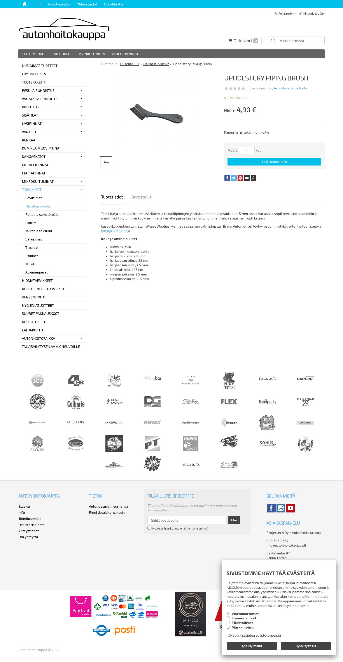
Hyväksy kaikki (306, 646)
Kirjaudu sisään (314, 13)
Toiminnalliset (244, 618)
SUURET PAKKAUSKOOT (40, 313)
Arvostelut (141, 196)
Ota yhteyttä (113, 4)
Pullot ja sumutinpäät (42, 214)
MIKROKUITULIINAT (38, 181)
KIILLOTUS (30, 107)
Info (37, 4)
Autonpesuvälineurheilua (108, 506)
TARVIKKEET (32, 189)
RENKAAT (29, 140)
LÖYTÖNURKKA (34, 74)
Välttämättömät (245, 614)
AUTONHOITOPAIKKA (38, 338)
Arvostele (290, 88)
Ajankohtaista (92, 54)
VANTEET (29, 132)
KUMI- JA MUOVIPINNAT (41, 148)
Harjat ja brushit (38, 206)
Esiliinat (31, 256)
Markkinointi (243, 627)
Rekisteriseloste (31, 524)
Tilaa (232, 520)
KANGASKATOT (34, 156)
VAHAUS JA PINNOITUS (40, 99)
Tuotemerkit (33, 54)
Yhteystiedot (87, 4)
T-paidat (31, 247)
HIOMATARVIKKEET (37, 280)
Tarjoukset (62, 54)
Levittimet (33, 198)
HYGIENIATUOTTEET (38, 305)
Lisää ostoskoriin (274, 162)
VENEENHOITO (33, 297)
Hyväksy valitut (251, 646)
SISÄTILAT (30, 115)
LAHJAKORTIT (33, 330)
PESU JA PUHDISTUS (38, 90)
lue (205, 528)
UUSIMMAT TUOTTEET (40, 65)
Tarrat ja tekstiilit (38, 231)
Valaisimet (33, 239)
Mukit (29, 264)
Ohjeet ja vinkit (126, 54)
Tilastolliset (242, 623)
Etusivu (24, 506)
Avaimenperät (36, 272)
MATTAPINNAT (34, 173)
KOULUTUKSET (34, 322)
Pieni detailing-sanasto (107, 512)
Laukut (30, 223)
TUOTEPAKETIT (34, 82)
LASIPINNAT (32, 123)
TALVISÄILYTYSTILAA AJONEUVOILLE (51, 346)
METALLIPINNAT (35, 165)
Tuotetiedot (112, 196)
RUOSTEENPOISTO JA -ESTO (43, 289)
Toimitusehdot (59, 4)
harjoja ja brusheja (115, 230)
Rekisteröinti (287, 13)
